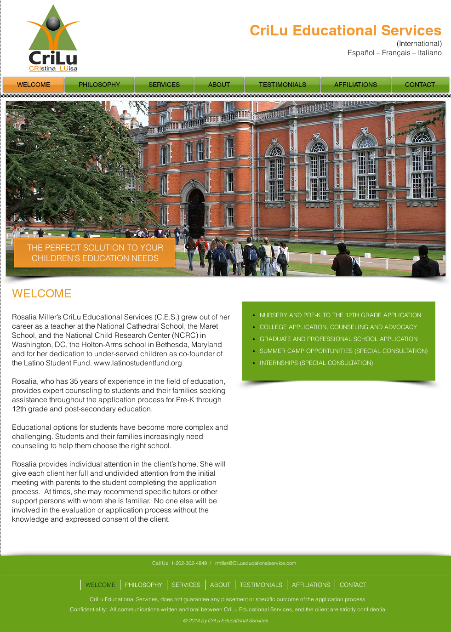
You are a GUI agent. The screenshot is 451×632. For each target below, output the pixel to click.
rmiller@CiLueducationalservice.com (255, 563)
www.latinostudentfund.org (138, 362)
